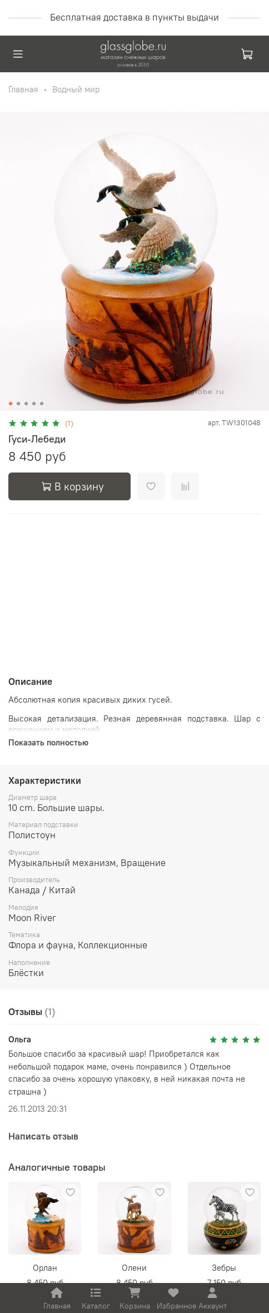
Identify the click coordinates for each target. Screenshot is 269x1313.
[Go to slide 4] (34, 403)
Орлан (45, 1267)
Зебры (224, 1267)
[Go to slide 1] (10, 403)
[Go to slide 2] (18, 403)
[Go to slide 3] (26, 403)
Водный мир (75, 89)
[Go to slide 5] (41, 403)
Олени (134, 1267)
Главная (23, 89)
